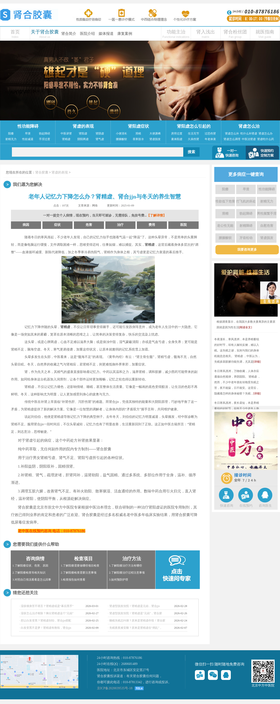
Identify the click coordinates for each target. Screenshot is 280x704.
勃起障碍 (44, 133)
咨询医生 (265, 505)
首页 (15, 31)
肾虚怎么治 (249, 126)
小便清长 (121, 133)
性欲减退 (27, 139)
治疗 (120, 225)
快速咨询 (226, 505)
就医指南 (265, 31)
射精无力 (11, 139)
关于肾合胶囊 (45, 31)
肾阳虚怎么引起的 (194, 126)
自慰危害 (266, 225)
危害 (89, 225)
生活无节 (193, 133)
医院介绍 (87, 34)
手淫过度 (44, 139)
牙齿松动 (245, 238)
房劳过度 (176, 133)
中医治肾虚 (249, 139)
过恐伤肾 (210, 133)
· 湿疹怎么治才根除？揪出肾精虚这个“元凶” (46, 613)
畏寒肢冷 (138, 139)
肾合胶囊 (41, 172)
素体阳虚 (176, 139)
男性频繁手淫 (267, 213)
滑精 (138, 133)
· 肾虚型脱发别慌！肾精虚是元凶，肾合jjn (134, 606)
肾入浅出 (205, 31)
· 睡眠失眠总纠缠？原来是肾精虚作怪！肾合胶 (136, 620)
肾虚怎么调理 (232, 139)
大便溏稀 (155, 133)
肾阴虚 (100, 133)
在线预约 (245, 505)
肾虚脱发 (155, 139)
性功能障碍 (27, 126)
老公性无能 (225, 225)
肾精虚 (66, 139)
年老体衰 (210, 139)
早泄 (28, 133)
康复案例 (124, 34)
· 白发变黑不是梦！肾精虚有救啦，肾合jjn (45, 627)
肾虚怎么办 (266, 133)
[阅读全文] (245, 327)
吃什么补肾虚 (248, 133)
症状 (57, 225)
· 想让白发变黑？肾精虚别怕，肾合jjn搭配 (45, 620)
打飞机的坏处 (246, 201)
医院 (183, 225)
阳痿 (11, 133)
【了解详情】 (156, 215)
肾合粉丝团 (235, 31)
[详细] (257, 361)
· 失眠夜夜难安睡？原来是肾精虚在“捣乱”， (135, 627)
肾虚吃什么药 (265, 139)
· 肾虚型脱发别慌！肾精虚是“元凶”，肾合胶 (135, 613)
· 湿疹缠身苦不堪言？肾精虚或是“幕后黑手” (46, 606)
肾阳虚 (83, 133)
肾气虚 (100, 139)
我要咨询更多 (247, 249)
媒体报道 (106, 34)
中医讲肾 (66, 133)
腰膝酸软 (121, 139)
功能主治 (176, 31)
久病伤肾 (193, 139)
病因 (26, 225)
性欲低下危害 (225, 201)
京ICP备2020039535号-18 (114, 688)
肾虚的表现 (83, 126)
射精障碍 (245, 225)
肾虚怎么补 (232, 133)
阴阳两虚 (83, 139)
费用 (152, 225)
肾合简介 (68, 34)
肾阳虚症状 (138, 126)
